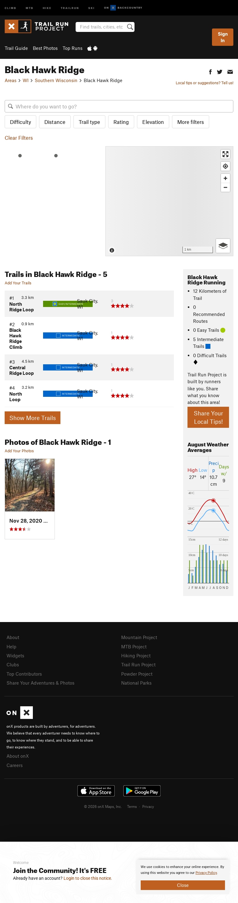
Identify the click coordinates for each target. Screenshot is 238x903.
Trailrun (70, 8)
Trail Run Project (138, 664)
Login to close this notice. (88, 878)
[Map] (169, 201)
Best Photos (45, 48)
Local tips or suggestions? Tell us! (204, 82)
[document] (183, 877)
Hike (47, 8)
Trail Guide (16, 48)
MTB (29, 8)
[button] (210, 71)
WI (26, 80)
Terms (132, 806)
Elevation (153, 122)
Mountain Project (139, 637)
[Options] (223, 246)
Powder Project (136, 674)
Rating (121, 122)
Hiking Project (136, 655)
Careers (15, 765)
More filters (190, 122)
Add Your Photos (19, 450)
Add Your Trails (18, 282)
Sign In (223, 37)
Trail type (89, 122)
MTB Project (134, 646)
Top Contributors (24, 674)
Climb (10, 8)
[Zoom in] (225, 178)
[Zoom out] (225, 187)
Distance (54, 122)
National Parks (136, 683)
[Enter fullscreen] (225, 154)
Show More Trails (32, 417)
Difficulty (20, 122)
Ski (91, 8)
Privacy (148, 806)
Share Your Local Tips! (208, 417)
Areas (10, 80)
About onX (18, 756)
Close (183, 885)
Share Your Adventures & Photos (40, 683)
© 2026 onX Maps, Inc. (103, 806)
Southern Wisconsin (56, 80)
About (13, 637)
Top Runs (72, 48)
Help (11, 646)
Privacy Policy (206, 873)
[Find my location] (225, 166)
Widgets (15, 655)
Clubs (13, 664)
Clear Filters (19, 137)
